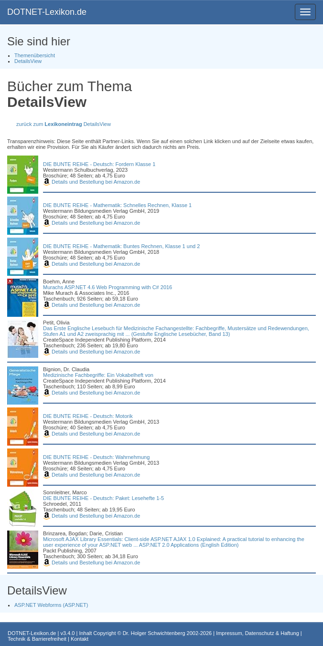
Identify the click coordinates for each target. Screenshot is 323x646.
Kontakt (79, 639)
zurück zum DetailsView (63, 124)
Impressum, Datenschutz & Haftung (257, 633)
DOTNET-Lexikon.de (46, 12)
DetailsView (28, 61)
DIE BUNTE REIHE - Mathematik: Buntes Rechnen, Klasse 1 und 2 (121, 246)
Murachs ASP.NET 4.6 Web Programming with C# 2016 (107, 287)
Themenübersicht (34, 55)
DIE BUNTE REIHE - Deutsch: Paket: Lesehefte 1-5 (103, 498)
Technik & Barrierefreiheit (37, 639)
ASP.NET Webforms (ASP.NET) (51, 605)
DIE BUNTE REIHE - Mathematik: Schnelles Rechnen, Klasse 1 (117, 205)
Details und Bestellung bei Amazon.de (91, 182)
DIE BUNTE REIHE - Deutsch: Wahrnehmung (96, 457)
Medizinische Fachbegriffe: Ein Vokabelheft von (98, 375)
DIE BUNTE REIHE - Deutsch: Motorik (88, 416)
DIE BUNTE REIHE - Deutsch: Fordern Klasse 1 (99, 164)
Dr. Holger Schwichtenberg (154, 633)
